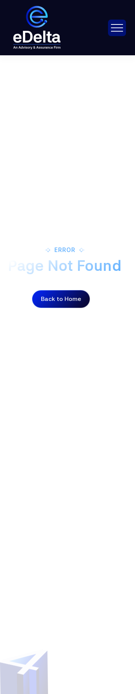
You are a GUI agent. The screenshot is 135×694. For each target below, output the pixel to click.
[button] (117, 28)
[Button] (61, 299)
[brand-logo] (46, 28)
